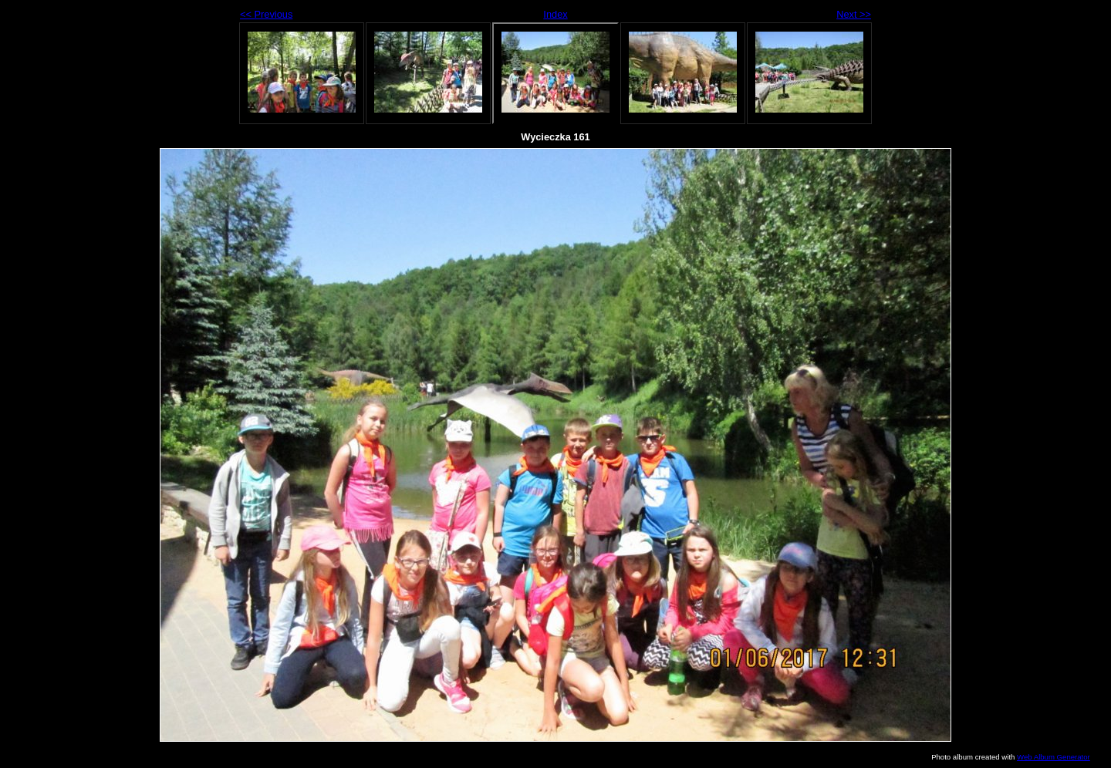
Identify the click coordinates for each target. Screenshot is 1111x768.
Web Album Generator (1053, 757)
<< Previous (266, 14)
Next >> (853, 14)
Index (555, 14)
